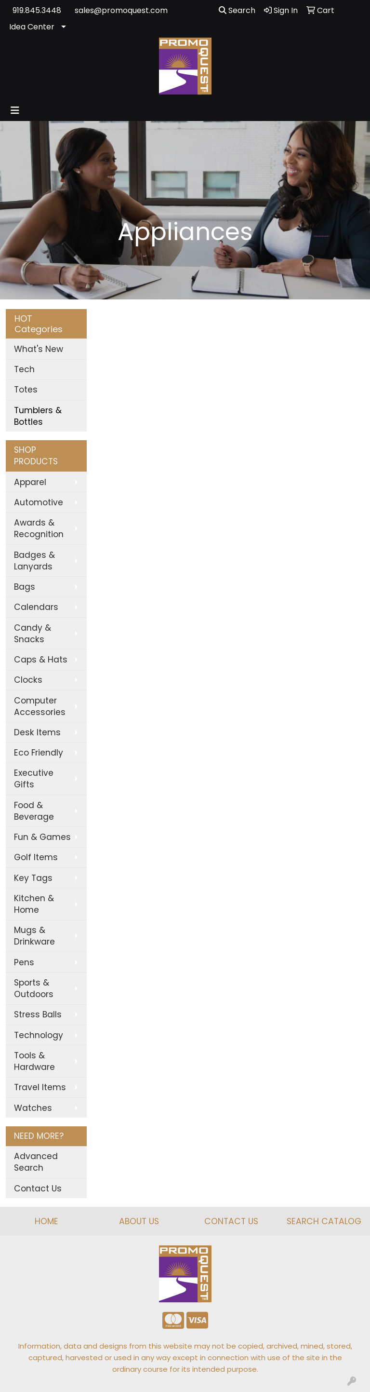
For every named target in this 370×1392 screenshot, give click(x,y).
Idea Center (31, 26)
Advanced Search (36, 1162)
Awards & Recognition (39, 528)
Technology (38, 1035)
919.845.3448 (37, 10)
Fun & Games (42, 837)
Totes (26, 389)
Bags (24, 587)
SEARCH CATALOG (324, 1221)
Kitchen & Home (34, 904)
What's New (38, 349)
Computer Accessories (40, 706)
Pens (24, 962)
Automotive (38, 502)
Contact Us (38, 1188)
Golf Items (36, 857)
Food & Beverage (34, 811)
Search (237, 10)
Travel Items (40, 1087)
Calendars (36, 607)
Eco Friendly (38, 752)
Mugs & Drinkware (34, 935)
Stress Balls (38, 1014)
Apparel (30, 482)
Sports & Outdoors (33, 988)
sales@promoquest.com (121, 10)
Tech (24, 369)
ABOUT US (139, 1221)
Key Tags (33, 878)
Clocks (28, 680)
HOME (46, 1221)
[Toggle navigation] (15, 110)
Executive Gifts (33, 778)
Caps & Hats (40, 659)
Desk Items (37, 732)
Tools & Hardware (34, 1061)
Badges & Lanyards (34, 560)
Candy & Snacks (32, 633)
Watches (33, 1108)
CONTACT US (231, 1221)
